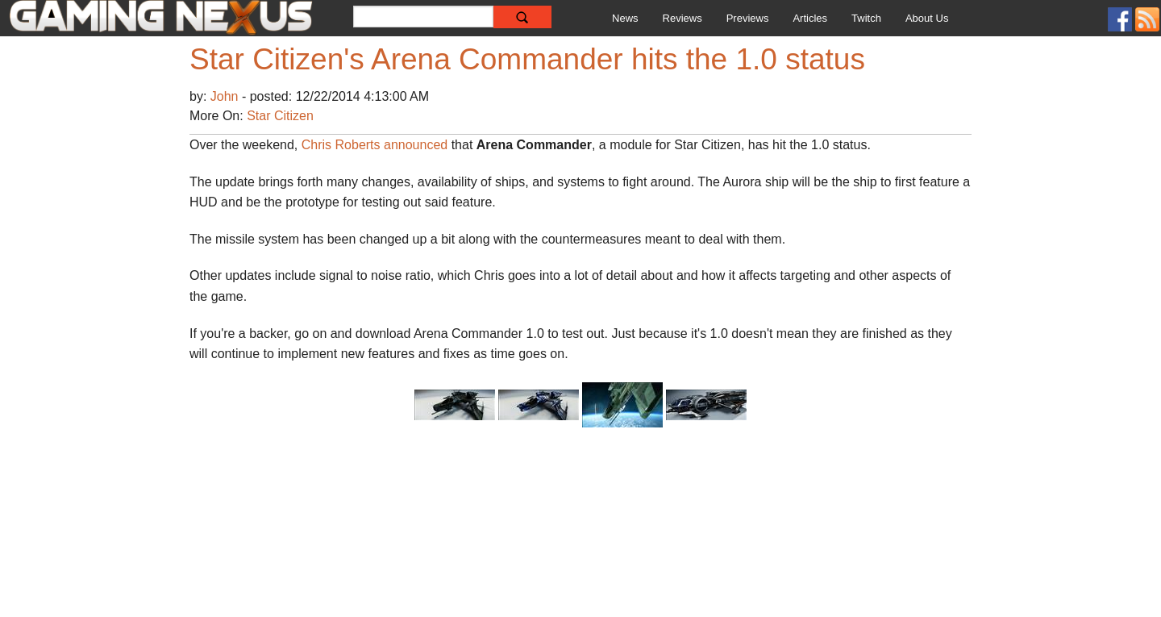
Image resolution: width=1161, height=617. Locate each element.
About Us (926, 18)
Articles (810, 18)
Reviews (682, 18)
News (625, 18)
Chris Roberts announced (374, 145)
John (226, 96)
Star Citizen (280, 116)
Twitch (866, 18)
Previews (747, 18)
